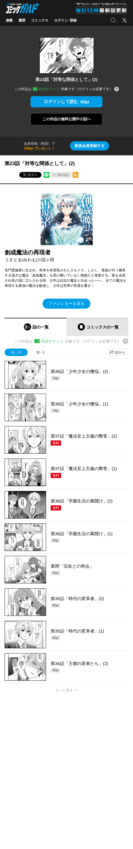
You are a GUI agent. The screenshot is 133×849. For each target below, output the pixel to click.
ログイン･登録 (65, 20)
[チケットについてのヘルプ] (116, 89)
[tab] (35, 327)
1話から (119, 352)
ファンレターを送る (66, 303)
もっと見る (64, 690)
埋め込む (63, 175)
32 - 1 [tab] (40, 352)
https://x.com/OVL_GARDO (26, 840)
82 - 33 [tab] (16, 352)
